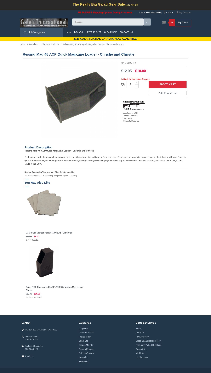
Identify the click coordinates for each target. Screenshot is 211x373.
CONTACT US (126, 32)
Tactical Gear (85, 337)
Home (68, 32)
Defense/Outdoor (86, 353)
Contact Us (141, 349)
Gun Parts (83, 341)
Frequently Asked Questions (148, 345)
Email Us (29, 356)
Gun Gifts (83, 357)
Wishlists (140, 353)
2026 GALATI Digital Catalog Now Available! (106, 38)
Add (168, 84)
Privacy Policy (142, 337)
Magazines (84, 328)
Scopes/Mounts (86, 345)
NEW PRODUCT (93, 32)
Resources (84, 361)
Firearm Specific (86, 332)
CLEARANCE (110, 32)
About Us (140, 332)
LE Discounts (142, 357)
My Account (183, 12)
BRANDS (78, 32)
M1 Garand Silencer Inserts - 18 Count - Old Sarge (49, 233)
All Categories (34, 32)
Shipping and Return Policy (148, 341)
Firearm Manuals (86, 349)
